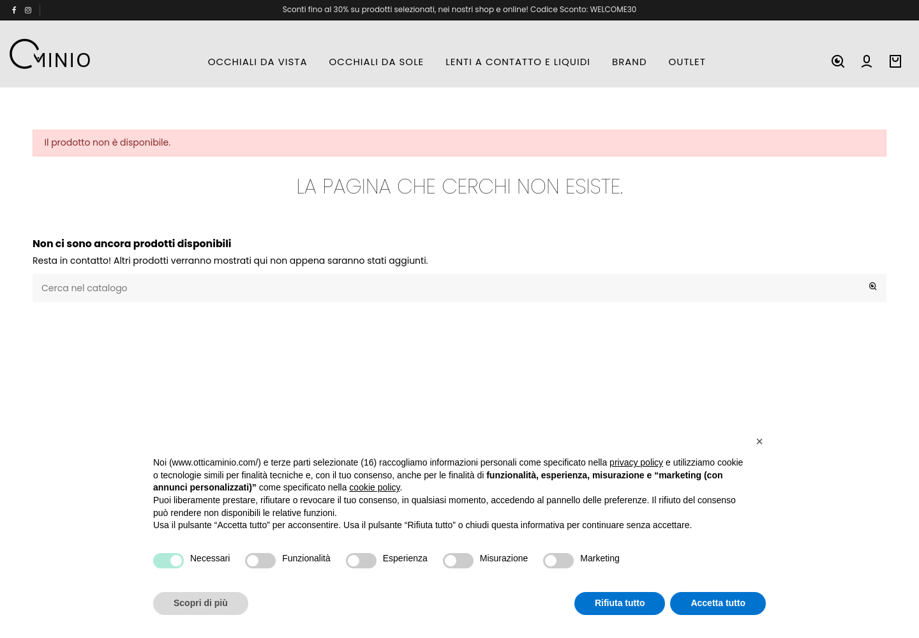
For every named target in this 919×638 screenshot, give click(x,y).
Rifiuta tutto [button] (620, 603)
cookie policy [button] (374, 487)
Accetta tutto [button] (718, 603)
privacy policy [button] (636, 462)
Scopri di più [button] (201, 603)
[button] (759, 441)
